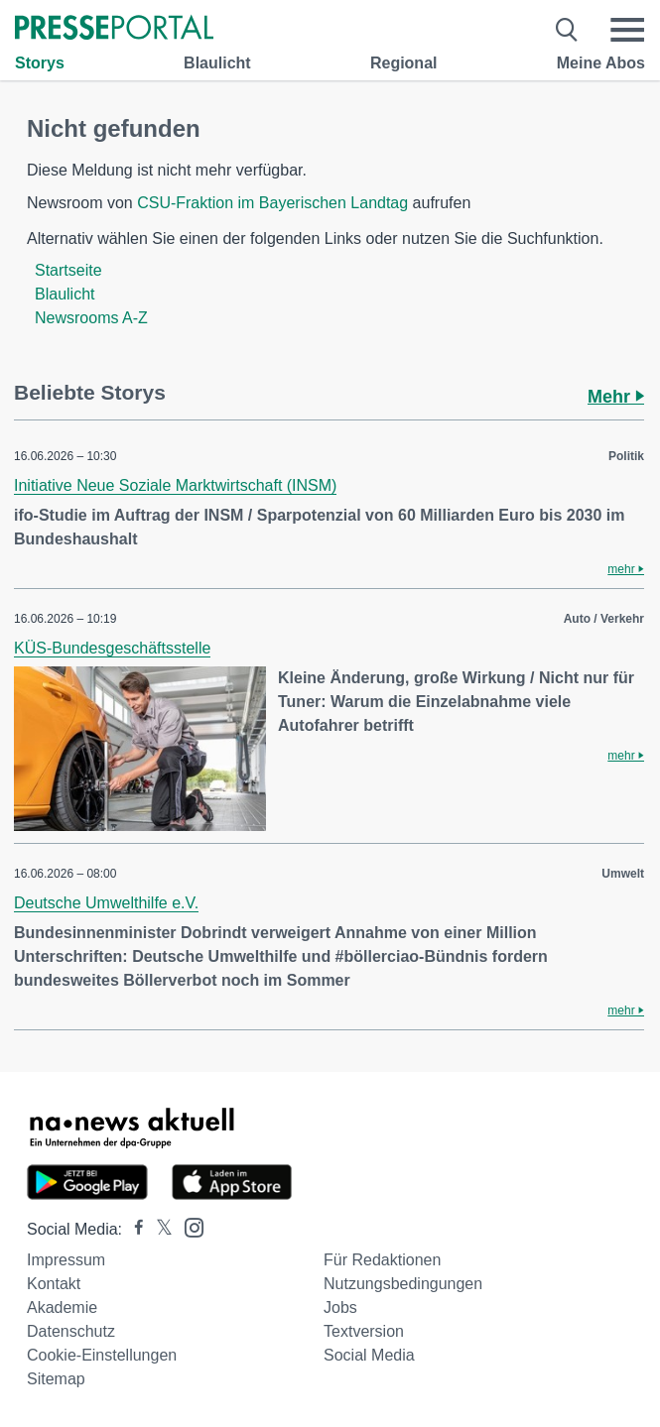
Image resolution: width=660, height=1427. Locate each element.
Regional (404, 63)
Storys (40, 63)
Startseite (68, 270)
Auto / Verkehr (604, 619)
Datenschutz (71, 1331)
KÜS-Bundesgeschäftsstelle (112, 648)
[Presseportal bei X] (158, 1229)
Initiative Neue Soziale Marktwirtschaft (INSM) (175, 485)
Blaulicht (217, 63)
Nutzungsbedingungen (403, 1283)
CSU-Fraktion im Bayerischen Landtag (272, 202)
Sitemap (56, 1378)
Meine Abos (601, 63)
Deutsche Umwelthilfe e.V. (106, 902)
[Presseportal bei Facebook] (133, 1229)
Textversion (364, 1331)
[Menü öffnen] (627, 30)
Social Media (369, 1355)
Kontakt (53, 1283)
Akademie (62, 1307)
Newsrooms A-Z (91, 317)
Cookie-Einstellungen (102, 1355)
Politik (626, 456)
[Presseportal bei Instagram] (188, 1226)
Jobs (340, 1307)
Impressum (66, 1259)
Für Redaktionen (382, 1259)
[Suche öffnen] (567, 30)
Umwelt (622, 874)
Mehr (616, 397)
